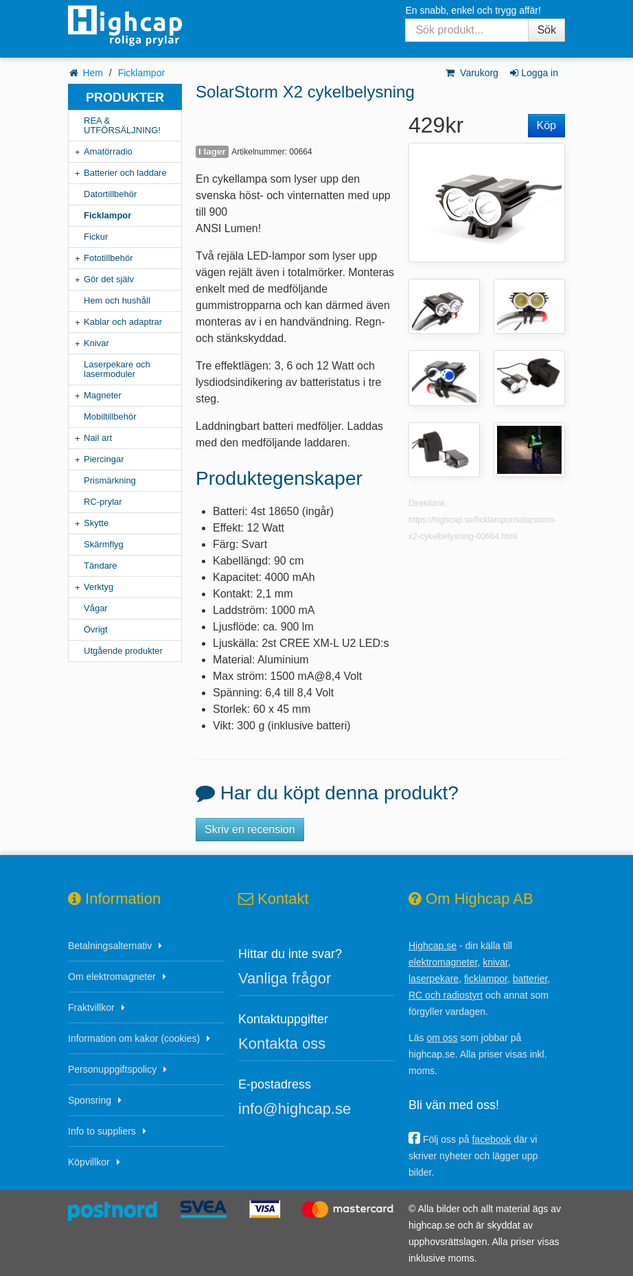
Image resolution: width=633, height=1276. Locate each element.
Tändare (100, 565)
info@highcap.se (294, 1108)
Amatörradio (108, 151)
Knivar (96, 343)
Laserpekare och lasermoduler (117, 369)
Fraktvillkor (91, 1007)
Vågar (96, 608)
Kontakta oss (281, 1043)
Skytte (96, 523)
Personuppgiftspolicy (112, 1069)
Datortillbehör (110, 194)
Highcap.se (432, 945)
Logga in (533, 72)
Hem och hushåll (117, 300)
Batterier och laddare (125, 173)
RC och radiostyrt (445, 995)
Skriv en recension (250, 829)
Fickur (96, 236)
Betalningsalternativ (110, 945)
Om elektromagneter (112, 976)
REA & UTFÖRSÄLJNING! (122, 125)
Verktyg (98, 587)
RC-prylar (103, 502)
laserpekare (433, 978)
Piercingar (104, 459)
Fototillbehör (108, 258)
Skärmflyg (104, 544)
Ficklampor (141, 72)
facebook (491, 1139)
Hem (92, 72)
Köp (546, 125)
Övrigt (96, 629)
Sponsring (89, 1100)
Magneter (103, 395)
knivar (495, 962)
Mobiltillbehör (110, 416)
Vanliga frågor (284, 978)
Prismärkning (110, 480)
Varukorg (471, 72)
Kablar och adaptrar (123, 322)
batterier (530, 978)
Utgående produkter (123, 651)
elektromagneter (442, 962)
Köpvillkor (89, 1162)
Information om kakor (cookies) (134, 1038)
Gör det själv (109, 279)
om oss (441, 1037)
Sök (546, 30)
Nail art (98, 438)
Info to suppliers (102, 1131)
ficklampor (485, 978)
